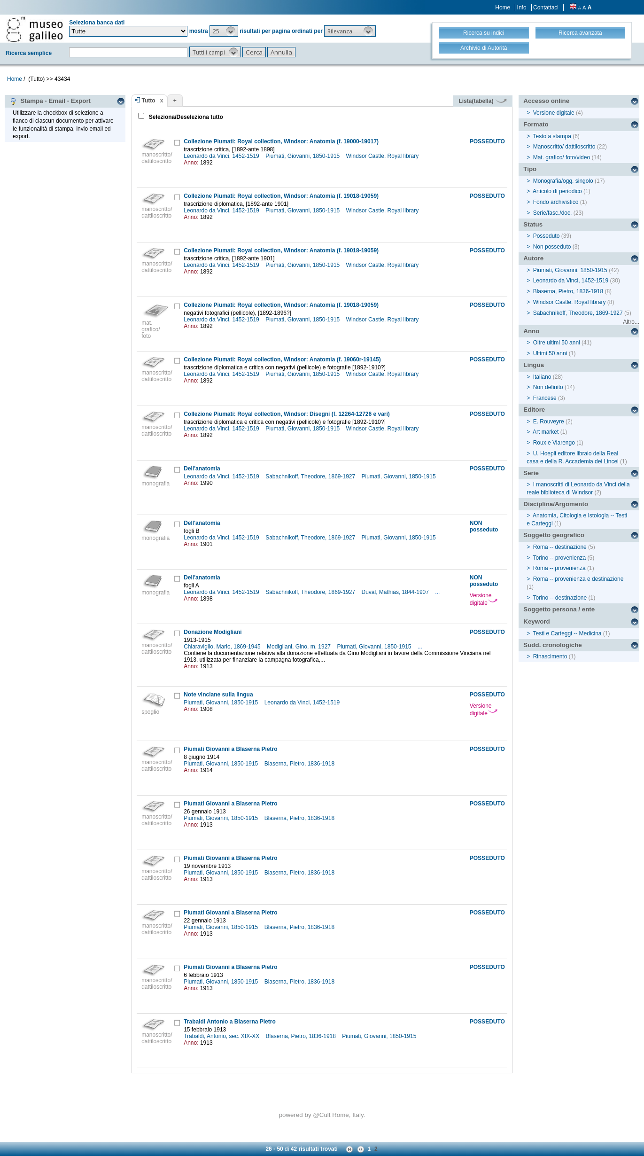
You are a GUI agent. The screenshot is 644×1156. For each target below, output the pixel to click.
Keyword (536, 621)
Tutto (148, 100)
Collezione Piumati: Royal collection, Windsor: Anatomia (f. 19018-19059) (281, 196)
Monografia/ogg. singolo (563, 181)
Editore (534, 409)
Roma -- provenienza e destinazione (578, 579)
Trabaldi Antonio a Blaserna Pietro (230, 1021)
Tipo (529, 168)
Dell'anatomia (202, 468)
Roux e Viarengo (554, 442)
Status (533, 224)
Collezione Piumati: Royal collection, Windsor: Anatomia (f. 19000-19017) (281, 141)
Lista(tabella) (482, 101)
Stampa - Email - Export (50, 101)
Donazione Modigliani (212, 632)
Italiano (542, 377)
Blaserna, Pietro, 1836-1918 (300, 763)
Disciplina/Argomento (555, 504)
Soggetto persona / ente (559, 609)
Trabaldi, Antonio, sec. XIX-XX (222, 1036)
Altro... (631, 322)
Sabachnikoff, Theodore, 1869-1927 (311, 476)
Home (502, 7)
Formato (535, 124)
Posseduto (546, 236)
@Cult (322, 1114)
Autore (533, 258)
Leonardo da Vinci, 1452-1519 (222, 156)
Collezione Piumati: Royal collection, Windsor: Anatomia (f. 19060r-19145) (282, 359)
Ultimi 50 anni (550, 353)
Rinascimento (550, 656)
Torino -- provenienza (559, 558)
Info (522, 7)
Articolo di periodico (557, 191)
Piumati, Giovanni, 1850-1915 (303, 156)
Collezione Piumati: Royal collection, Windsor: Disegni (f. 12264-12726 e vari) (287, 414)
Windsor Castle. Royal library (383, 156)
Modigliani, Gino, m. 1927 (299, 646)
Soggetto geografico (553, 535)
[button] (223, 31)
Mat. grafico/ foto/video (561, 157)
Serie (531, 472)
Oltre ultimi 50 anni (556, 342)
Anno (531, 331)
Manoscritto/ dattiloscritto (564, 146)
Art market (546, 432)
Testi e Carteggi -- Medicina (567, 633)
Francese (545, 398)
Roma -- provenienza (559, 568)
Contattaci (546, 7)
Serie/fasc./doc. (552, 213)
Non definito (548, 387)
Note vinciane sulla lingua (218, 694)
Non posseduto (552, 246)
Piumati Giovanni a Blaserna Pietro (230, 749)
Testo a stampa (552, 136)
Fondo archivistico (556, 202)
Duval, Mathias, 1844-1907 (396, 592)
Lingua (533, 364)
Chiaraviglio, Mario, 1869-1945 (223, 646)
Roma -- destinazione (560, 547)
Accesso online (546, 100)
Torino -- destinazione (560, 597)
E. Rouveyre (548, 421)
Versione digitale (483, 599)
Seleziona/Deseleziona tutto (185, 117)
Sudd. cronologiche (552, 644)
